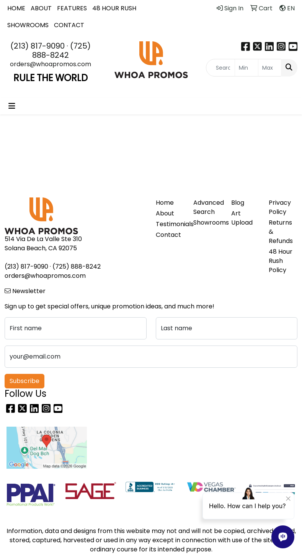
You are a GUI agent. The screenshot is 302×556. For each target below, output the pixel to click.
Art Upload (242, 218)
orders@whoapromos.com (50, 64)
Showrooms (207, 222)
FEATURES (72, 8)
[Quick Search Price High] (269, 68)
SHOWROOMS (28, 25)
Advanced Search (207, 207)
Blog (237, 202)
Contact (168, 234)
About (165, 213)
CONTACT (69, 25)
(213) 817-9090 (37, 46)
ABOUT (41, 8)
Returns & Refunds (281, 231)
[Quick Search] (220, 68)
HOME (16, 8)
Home (165, 202)
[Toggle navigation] (12, 106)
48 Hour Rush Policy (280, 260)
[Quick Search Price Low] (246, 68)
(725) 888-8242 (61, 50)
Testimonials (170, 224)
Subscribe (24, 381)
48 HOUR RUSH (114, 8)
